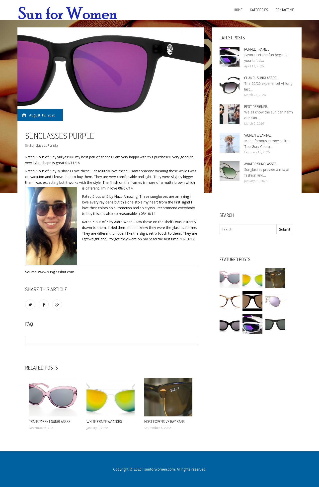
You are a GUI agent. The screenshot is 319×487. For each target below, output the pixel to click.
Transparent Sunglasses (49, 421)
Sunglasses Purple (43, 145)
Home (238, 9)
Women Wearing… (258, 135)
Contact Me (284, 9)
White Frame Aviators (104, 421)
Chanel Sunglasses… (261, 78)
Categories (259, 9)
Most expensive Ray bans (164, 421)
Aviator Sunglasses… (261, 164)
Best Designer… (256, 106)
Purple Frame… (256, 49)
